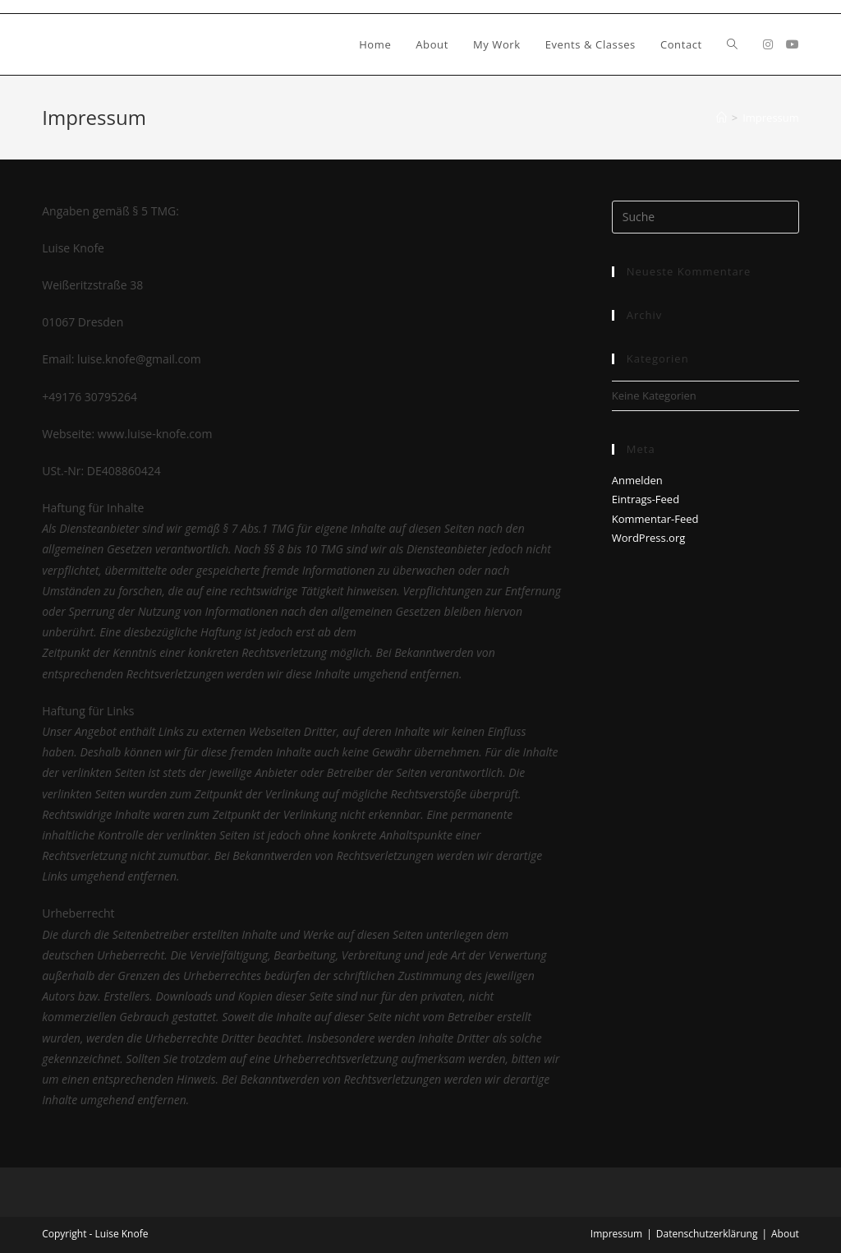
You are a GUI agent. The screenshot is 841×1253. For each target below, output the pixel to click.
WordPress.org (649, 537)
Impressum (770, 117)
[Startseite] (721, 117)
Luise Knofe (95, 44)
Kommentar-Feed (655, 518)
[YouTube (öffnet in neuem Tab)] (792, 44)
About (785, 1234)
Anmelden (637, 480)
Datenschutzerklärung (707, 1234)
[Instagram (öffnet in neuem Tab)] (767, 44)
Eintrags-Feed (645, 499)
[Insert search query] (705, 217)
